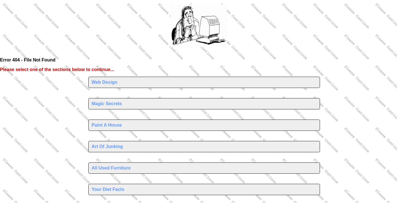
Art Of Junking (107, 146)
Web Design (104, 82)
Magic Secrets (106, 103)
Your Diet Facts (107, 189)
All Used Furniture (111, 168)
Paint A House (106, 125)
